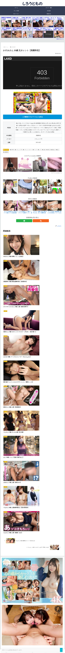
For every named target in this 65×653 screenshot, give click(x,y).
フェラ (35, 149)
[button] (61, 402)
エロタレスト (8, 413)
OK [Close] (61, 649)
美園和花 (6, 152)
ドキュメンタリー (27, 149)
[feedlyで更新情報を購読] (30, 220)
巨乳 (48, 149)
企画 (43, 149)
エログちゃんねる (9, 417)
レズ (39, 149)
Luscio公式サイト (44, 638)
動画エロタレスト (60, 39)
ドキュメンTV (18, 149)
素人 (57, 149)
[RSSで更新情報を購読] (34, 220)
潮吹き (53, 149)
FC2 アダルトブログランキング (13, 421)
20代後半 (6, 149)
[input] (32, 402)
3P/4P (12, 149)
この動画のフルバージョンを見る (32, 117)
